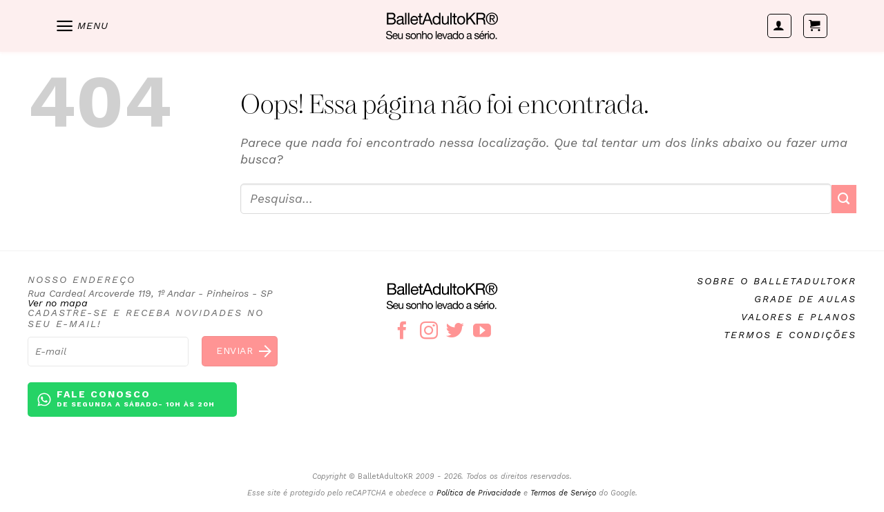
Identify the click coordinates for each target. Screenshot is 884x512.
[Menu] (81, 26)
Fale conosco (136, 399)
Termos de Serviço (563, 493)
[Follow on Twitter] (455, 332)
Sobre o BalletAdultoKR (776, 280)
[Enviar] (844, 199)
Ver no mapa (58, 302)
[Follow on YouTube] (482, 332)
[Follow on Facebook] (402, 332)
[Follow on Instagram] (429, 332)
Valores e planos (798, 316)
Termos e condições (790, 334)
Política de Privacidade (478, 493)
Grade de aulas (805, 298)
